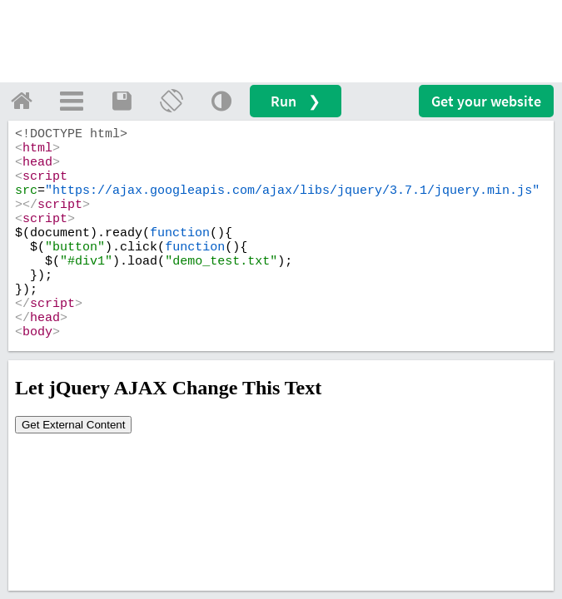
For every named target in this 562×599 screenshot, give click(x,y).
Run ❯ (296, 101)
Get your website (486, 101)
